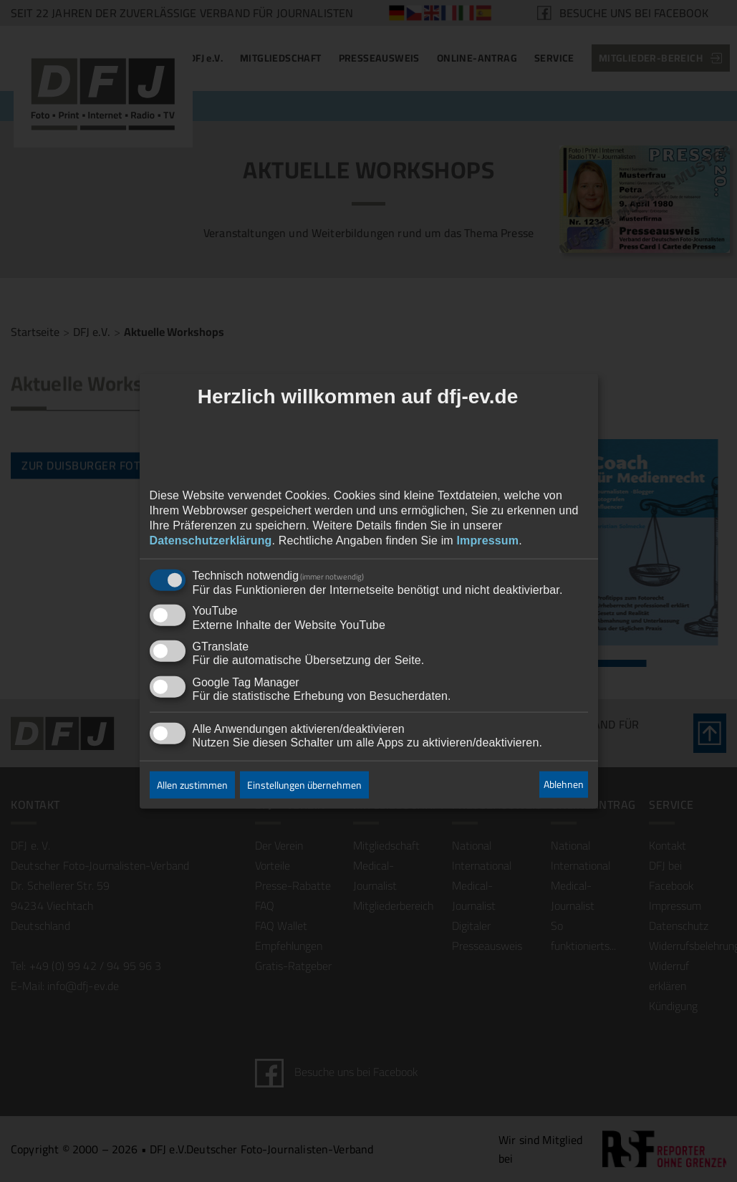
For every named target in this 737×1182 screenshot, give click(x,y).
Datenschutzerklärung (211, 540)
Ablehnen (564, 784)
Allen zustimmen (192, 784)
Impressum (487, 540)
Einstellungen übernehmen (304, 784)
